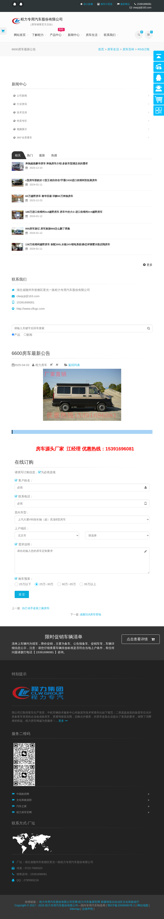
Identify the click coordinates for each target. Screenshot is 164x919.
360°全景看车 (22, 137)
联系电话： (24, 496)
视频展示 (19, 129)
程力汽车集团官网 (89, 901)
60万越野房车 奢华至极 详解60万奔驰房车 (49, 196)
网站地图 (142, 905)
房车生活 (92, 34)
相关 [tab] (18, 155)
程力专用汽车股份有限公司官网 (58, 901)
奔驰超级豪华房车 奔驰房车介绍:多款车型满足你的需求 (56, 163)
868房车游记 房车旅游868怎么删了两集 (47, 228)
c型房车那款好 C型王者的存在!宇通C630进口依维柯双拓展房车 (61, 180)
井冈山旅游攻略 (21, 912)
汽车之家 (19, 806)
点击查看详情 (141, 639)
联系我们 (110, 34)
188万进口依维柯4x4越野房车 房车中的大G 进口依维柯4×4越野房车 (64, 211)
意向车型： (22, 512)
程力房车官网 (22, 812)
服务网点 (125, 4)
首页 (101, 49)
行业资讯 (19, 104)
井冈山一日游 (57, 912)
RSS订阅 (144, 49)
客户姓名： (24, 480)
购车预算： (24, 578)
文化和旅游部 (22, 799)
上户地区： (22, 528)
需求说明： (24, 544)
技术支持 (19, 112)
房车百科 (128, 49)
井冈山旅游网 (39, 912)
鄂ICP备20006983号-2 (121, 905)
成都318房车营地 (90, 614)
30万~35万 (69, 584)
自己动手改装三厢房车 (35, 608)
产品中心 (57, 32)
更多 (147, 264)
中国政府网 (20, 793)
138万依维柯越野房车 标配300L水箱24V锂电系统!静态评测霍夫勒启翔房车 (67, 244)
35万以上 (90, 584)
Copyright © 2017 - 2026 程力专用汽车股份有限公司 (46, 905)
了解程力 (38, 34)
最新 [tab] (42, 155)
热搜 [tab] (54, 155)
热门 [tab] (30, 155)
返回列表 (74, 365)
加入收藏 (88, 4)
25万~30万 (46, 584)
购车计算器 (106, 4)
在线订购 (24, 462)
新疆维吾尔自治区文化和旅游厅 (120, 901)
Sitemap (75, 908)
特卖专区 (19, 120)
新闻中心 (74, 34)
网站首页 (20, 34)
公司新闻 (19, 95)
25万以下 (25, 584)
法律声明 (87, 908)
